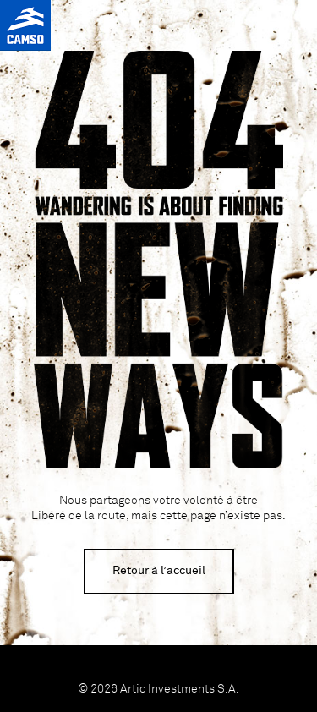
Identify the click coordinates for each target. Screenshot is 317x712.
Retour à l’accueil (158, 571)
